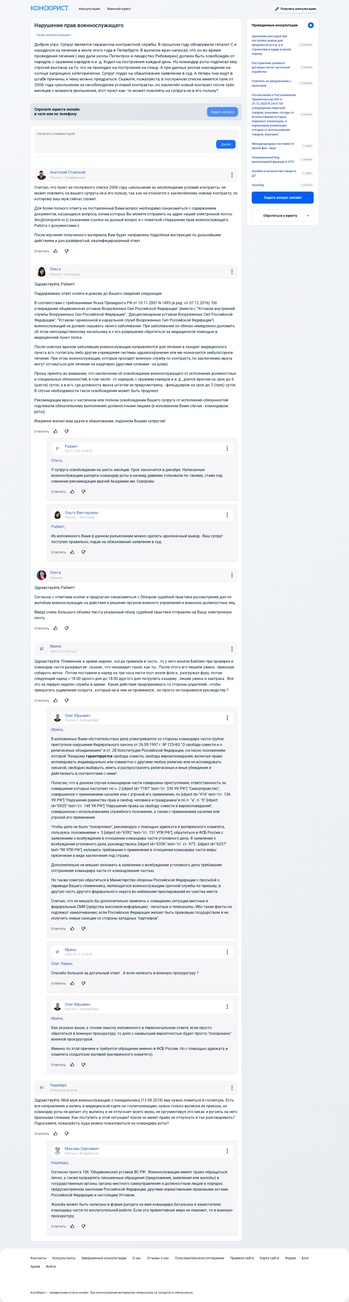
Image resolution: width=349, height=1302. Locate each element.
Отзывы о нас (158, 1258)
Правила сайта (242, 1258)
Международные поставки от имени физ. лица (273, 146)
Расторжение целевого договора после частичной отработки (271, 67)
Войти (51, 1266)
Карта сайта (269, 1258)
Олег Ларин (61, 963)
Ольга (56, 460)
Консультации (89, 9)
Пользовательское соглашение (199, 1258)
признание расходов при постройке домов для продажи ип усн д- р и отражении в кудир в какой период (271, 44)
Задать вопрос (222, 112)
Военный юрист (119, 9)
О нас (136, 1258)
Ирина (56, 729)
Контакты (38, 1258)
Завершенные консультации (103, 1258)
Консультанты (63, 1258)
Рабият (57, 526)
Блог (305, 1258)
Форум (290, 1258)
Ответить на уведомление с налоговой (271, 83)
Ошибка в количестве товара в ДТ (274, 173)
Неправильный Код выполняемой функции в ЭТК (273, 160)
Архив (35, 1266)
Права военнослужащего (54, 35)
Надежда (59, 1162)
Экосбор (258, 185)
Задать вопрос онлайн (282, 197)
